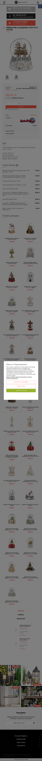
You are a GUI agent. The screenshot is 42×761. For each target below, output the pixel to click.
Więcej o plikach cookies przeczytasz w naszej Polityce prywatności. (19, 377)
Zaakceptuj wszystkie (21, 390)
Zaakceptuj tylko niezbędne (21, 382)
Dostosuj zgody (21, 386)
